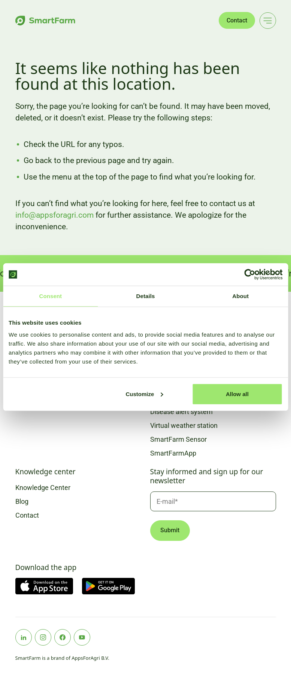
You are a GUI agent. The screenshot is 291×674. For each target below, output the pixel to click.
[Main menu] (268, 20)
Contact (237, 20)
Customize (144, 393)
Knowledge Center (42, 487)
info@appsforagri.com (54, 215)
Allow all (237, 393)
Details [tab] (145, 296)
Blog (21, 501)
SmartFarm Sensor (178, 439)
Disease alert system (181, 412)
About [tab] (240, 296)
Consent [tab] (50, 296)
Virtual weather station (184, 425)
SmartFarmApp (173, 453)
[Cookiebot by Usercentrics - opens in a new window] (249, 274)
